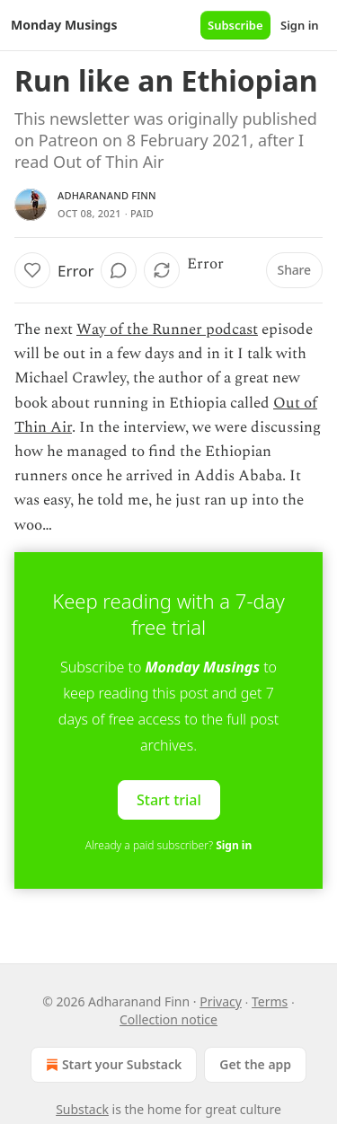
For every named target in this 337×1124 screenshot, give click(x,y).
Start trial (169, 799)
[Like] (32, 270)
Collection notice (168, 1019)
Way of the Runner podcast (167, 329)
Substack (82, 1109)
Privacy (221, 1001)
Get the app (255, 1064)
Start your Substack (112, 1065)
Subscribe (235, 25)
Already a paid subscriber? (168, 845)
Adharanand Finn (107, 195)
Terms (270, 1001)
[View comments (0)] (119, 270)
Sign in (299, 25)
